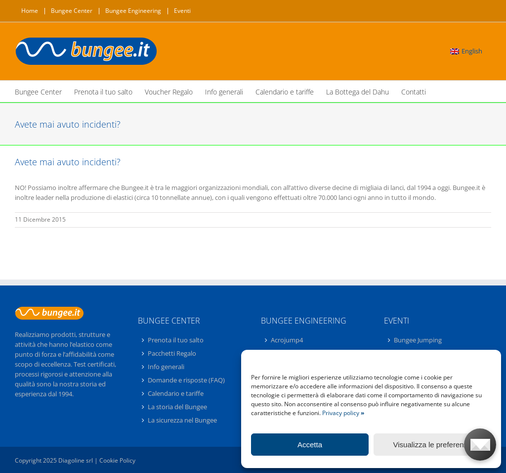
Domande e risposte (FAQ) (186, 380)
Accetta (309, 444)
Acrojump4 (287, 340)
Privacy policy (343, 413)
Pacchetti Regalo (172, 353)
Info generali (166, 366)
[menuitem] (466, 51)
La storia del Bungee (177, 406)
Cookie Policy (117, 460)
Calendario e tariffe (176, 393)
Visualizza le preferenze (432, 444)
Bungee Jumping (418, 340)
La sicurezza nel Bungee (182, 420)
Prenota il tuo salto (176, 340)
